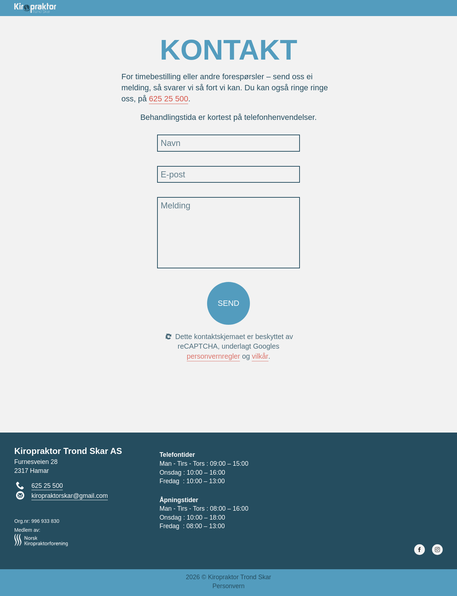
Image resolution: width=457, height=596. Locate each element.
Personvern (228, 586)
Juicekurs (385, 7)
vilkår (260, 356)
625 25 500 (168, 98)
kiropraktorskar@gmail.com (69, 495)
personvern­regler (213, 356)
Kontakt (427, 7)
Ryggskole (338, 7)
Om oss (297, 7)
